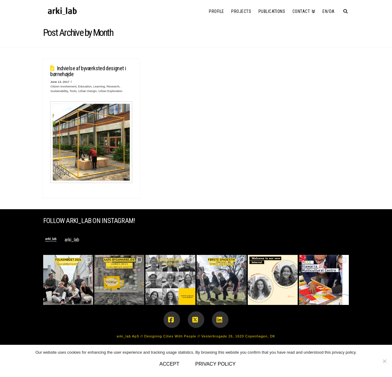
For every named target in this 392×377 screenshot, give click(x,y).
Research (113, 86)
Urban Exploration (110, 91)
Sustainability (59, 91)
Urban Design (87, 91)
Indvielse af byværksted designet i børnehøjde (88, 71)
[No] (384, 361)
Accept (169, 364)
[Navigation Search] (343, 9)
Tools (73, 91)
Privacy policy (215, 364)
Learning (99, 86)
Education (85, 86)
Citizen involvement (63, 86)
